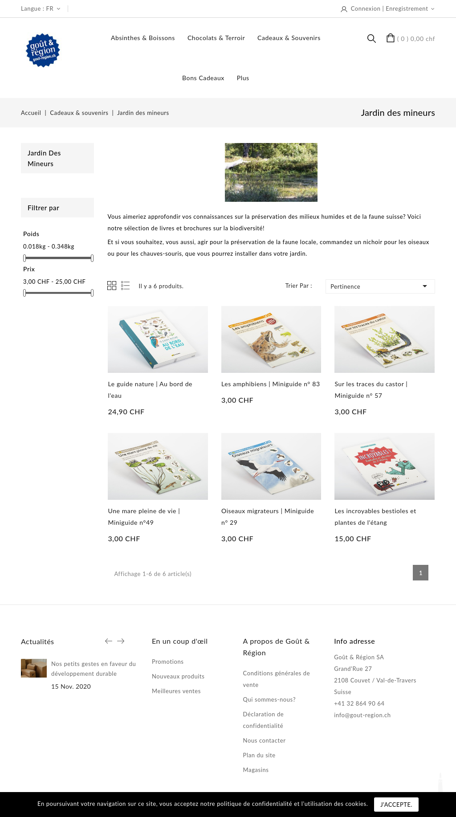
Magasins (256, 769)
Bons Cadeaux (203, 78)
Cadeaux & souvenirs (289, 37)
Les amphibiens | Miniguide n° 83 (270, 384)
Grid (111, 285)
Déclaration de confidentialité (263, 720)
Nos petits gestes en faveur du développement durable (93, 668)
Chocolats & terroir (216, 37)
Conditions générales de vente (276, 679)
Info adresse (354, 641)
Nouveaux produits (178, 676)
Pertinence (380, 286)
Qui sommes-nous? (269, 699)
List (126, 285)
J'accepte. (396, 804)
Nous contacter (264, 740)
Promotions (168, 661)
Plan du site (259, 755)
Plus (243, 78)
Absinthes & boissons (143, 37)
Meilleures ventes (176, 690)
